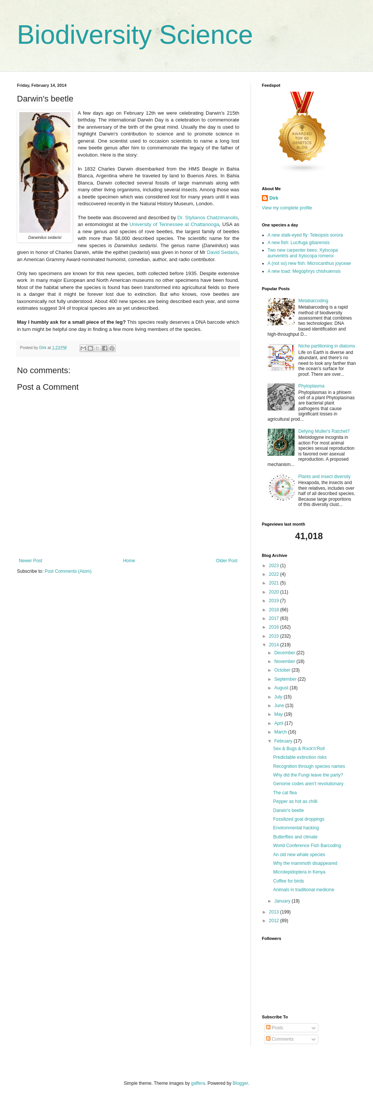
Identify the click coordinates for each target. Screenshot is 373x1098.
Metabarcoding (313, 300)
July (279, 697)
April (279, 723)
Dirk (273, 198)
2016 (274, 627)
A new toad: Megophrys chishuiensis (304, 271)
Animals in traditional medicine (303, 889)
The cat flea (285, 792)
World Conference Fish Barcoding (307, 845)
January (283, 901)
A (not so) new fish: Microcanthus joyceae (309, 263)
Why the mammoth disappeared (305, 863)
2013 (274, 912)
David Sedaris (222, 252)
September (286, 679)
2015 (274, 636)
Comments (280, 1039)
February (284, 741)
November (285, 661)
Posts (274, 1027)
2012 (274, 920)
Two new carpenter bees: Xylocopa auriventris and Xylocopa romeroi (303, 253)
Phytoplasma (311, 386)
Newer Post (30, 560)
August (282, 687)
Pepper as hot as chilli (295, 801)
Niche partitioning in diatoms (326, 346)
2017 (274, 618)
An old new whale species (299, 854)
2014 (274, 644)
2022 (274, 574)
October (283, 670)
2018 (274, 609)
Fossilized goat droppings (298, 819)
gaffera (198, 1083)
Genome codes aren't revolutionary (308, 783)
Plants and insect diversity (324, 476)
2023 (274, 565)
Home (129, 560)
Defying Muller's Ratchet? (324, 431)
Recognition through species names (309, 766)
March (281, 732)
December (285, 652)
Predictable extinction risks (300, 757)
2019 (274, 600)
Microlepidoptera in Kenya (299, 872)
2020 (274, 592)
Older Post (226, 560)
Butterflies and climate (295, 837)
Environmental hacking (296, 827)
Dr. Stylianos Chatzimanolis (207, 217)
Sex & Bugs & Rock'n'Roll (299, 748)
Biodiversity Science (135, 34)
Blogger (240, 1083)
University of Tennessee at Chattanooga (174, 224)
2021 (274, 583)
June (279, 705)
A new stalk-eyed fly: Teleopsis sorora (305, 235)
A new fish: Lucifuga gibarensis (299, 242)
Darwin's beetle (288, 810)
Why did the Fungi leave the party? (308, 775)
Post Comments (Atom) (68, 571)
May (279, 714)
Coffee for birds (288, 881)
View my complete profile (287, 208)
